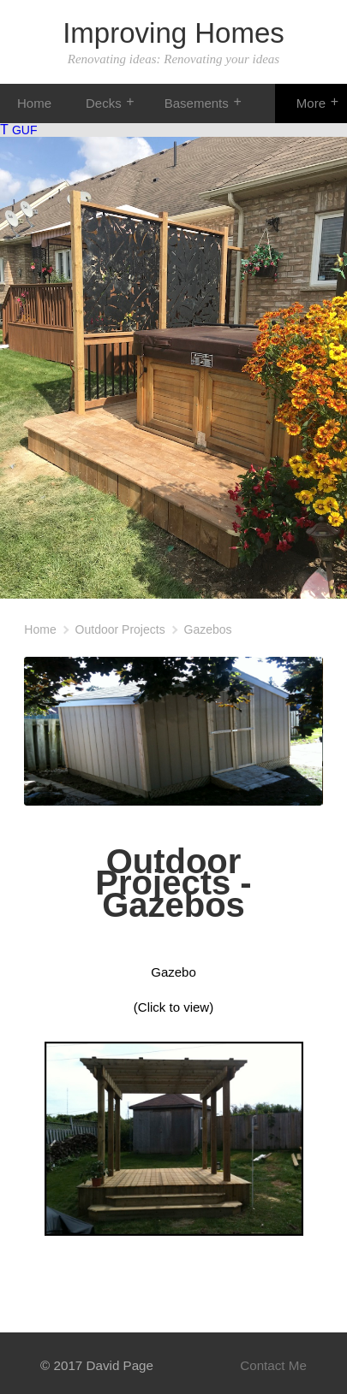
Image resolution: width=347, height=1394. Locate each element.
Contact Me (273, 1365)
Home (34, 103)
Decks (104, 103)
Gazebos (208, 629)
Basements (197, 103)
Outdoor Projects (120, 629)
